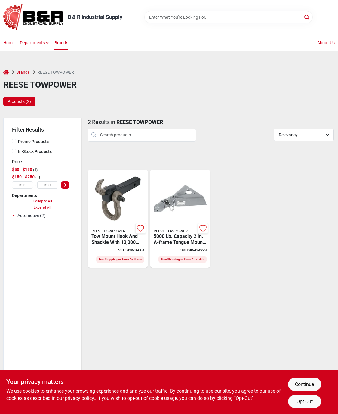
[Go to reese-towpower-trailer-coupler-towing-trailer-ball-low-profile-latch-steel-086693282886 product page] (180, 219)
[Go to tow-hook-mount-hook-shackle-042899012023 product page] (118, 219)
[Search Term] (228, 17)
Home (9, 42)
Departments (32, 42)
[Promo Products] (14, 141)
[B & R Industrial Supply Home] (33, 17)
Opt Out (305, 401)
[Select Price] (65, 185)
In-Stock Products (35, 151)
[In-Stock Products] (14, 151)
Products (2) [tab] (19, 101)
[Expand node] (14, 215)
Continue (304, 384)
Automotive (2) (31, 215)
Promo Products (33, 141)
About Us (326, 42)
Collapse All (42, 201)
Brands (61, 42)
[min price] (22, 185)
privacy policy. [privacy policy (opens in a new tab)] (80, 398)
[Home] (6, 72)
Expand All (42, 207)
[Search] (307, 17)
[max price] (47, 185)
